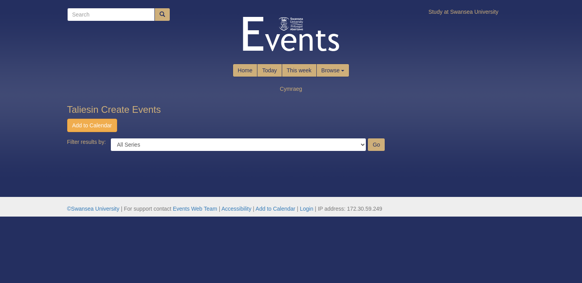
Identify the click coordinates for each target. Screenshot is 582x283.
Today (269, 70)
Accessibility (236, 209)
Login (306, 209)
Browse (333, 70)
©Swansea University (93, 209)
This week (299, 70)
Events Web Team (195, 209)
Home (245, 70)
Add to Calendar (92, 125)
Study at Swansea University (463, 12)
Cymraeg (291, 89)
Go (376, 145)
